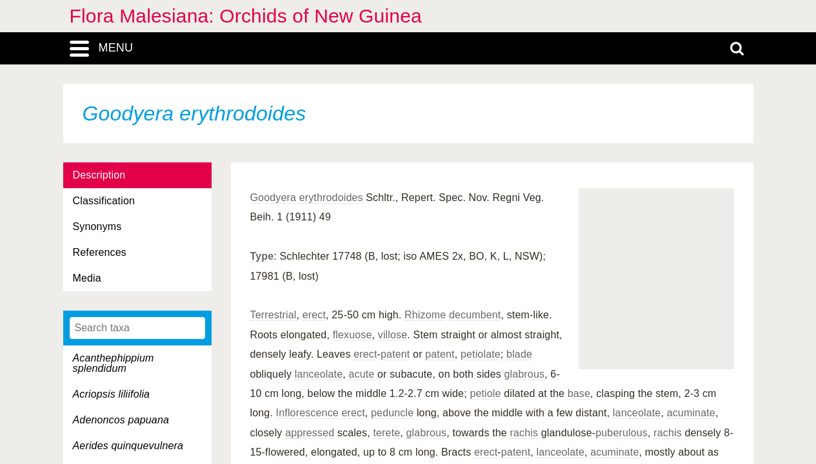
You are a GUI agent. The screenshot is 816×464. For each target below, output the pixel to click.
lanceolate (319, 374)
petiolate (481, 354)
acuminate (691, 412)
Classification (104, 200)
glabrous (524, 374)
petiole (485, 393)
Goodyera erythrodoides (306, 197)
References (99, 252)
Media (87, 278)
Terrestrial (273, 314)
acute (361, 374)
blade (519, 354)
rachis (524, 432)
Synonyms (97, 226)
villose (393, 334)
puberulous (621, 432)
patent (395, 354)
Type (262, 256)
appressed (309, 432)
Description (99, 174)
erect (314, 314)
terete (386, 432)
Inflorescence (307, 412)
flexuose (352, 334)
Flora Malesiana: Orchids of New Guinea (246, 15)
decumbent (475, 314)
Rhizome (425, 314)
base (579, 393)
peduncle (392, 412)
